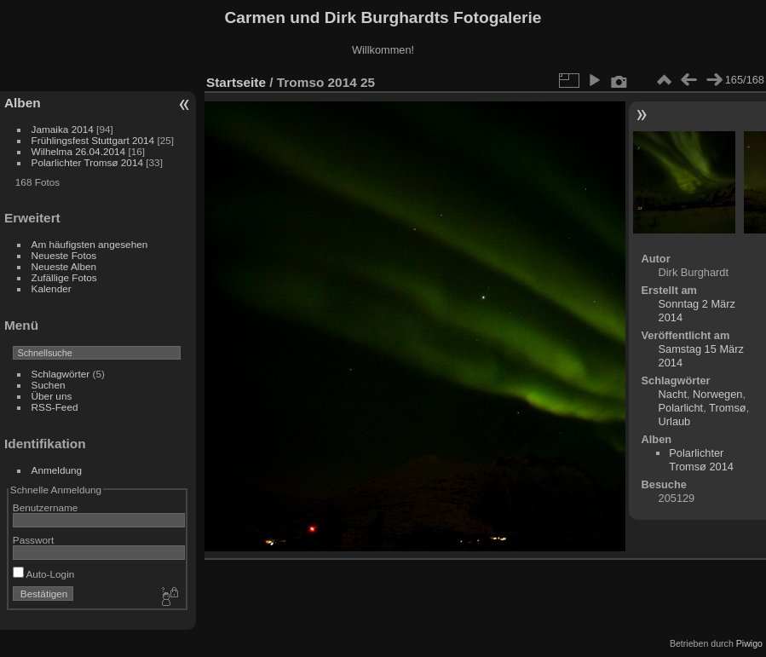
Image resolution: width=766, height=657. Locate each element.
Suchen (49, 384)
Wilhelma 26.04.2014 (79, 151)
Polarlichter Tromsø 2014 (87, 162)
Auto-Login (44, 573)
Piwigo (749, 643)
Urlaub (675, 421)
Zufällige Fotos (64, 277)
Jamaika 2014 (63, 129)
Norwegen (717, 394)
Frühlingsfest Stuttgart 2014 (93, 140)
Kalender (52, 288)
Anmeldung (57, 469)
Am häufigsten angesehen (90, 244)
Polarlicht (681, 407)
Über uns (52, 395)
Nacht (673, 394)
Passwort (33, 539)
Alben (22, 102)
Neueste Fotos (64, 255)
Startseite (236, 82)
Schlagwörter (61, 373)
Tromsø (727, 407)
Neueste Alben (64, 266)
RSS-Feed (55, 406)
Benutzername (45, 507)
